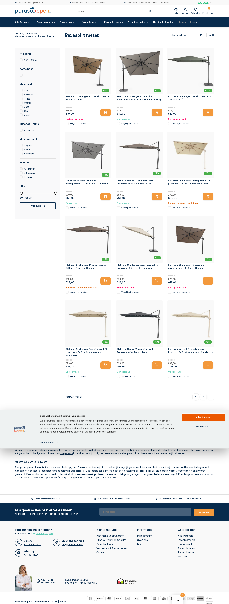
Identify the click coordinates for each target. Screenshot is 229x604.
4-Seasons (29, 173)
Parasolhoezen (122, 22)
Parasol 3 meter (46, 36)
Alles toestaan (203, 573)
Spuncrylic (29, 154)
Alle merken (29, 169)
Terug (20, 33)
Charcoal (28, 103)
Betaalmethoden (105, 542)
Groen (27, 90)
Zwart (27, 115)
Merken (195, 22)
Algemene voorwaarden (110, 534)
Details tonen (47, 598)
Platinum (28, 177)
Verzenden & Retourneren (111, 546)
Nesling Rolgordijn (175, 22)
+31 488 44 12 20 (32, 542)
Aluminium (29, 130)
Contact (100, 550)
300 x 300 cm (31, 60)
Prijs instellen (37, 205)
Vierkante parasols (26, 36)
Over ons (142, 538)
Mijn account (144, 534)
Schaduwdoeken (148, 22)
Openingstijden (45, 531)
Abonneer (204, 510)
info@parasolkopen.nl (72, 542)
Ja (25, 75)
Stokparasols (73, 22)
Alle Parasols (24, 22)
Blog (209, 22)
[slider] (21, 193)
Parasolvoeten (97, 22)
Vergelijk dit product (79, 124)
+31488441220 (31, 553)
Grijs (26, 111)
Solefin (27, 149)
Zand (26, 107)
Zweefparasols (48, 22)
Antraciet (28, 94)
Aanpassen (203, 581)
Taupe (27, 99)
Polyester (28, 145)
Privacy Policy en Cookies (111, 538)
